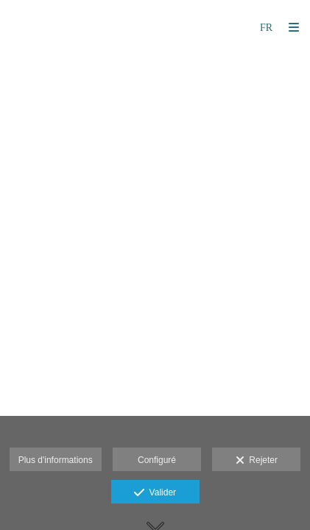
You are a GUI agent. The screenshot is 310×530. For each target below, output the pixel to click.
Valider (155, 493)
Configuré (157, 460)
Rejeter (257, 461)
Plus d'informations (55, 460)
